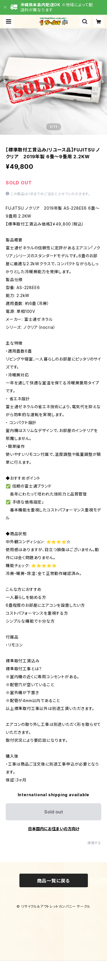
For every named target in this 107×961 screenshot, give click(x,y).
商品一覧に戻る (53, 881)
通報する (94, 843)
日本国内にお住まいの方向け (53, 828)
